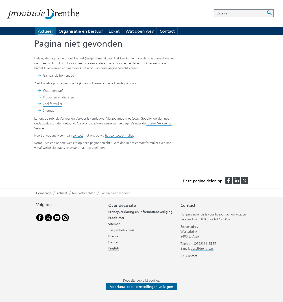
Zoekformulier (52, 104)
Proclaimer (116, 218)
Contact (167, 31)
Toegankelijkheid (121, 230)
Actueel (45, 31)
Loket (114, 31)
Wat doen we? (140, 31)
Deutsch (114, 242)
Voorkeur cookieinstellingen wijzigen (141, 286)
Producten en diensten (58, 97)
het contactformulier (119, 135)
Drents (113, 236)
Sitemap (48, 111)
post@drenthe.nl (202, 249)
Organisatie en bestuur (81, 31)
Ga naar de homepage (58, 75)
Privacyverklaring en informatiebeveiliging (140, 212)
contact (78, 135)
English (113, 248)
